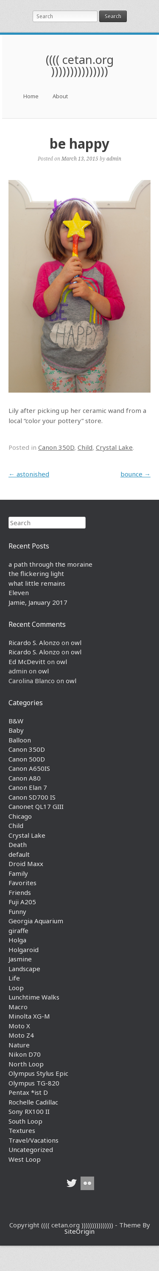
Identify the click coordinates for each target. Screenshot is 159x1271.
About (60, 96)
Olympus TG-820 (33, 1083)
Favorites (22, 882)
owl (76, 642)
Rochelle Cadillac (33, 1102)
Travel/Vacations (33, 1140)
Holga (17, 940)
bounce (135, 474)
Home (31, 96)
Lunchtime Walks (33, 997)
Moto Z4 (21, 1035)
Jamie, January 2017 (37, 602)
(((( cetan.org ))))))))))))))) (80, 65)
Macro (18, 1006)
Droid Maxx (25, 863)
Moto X (19, 1026)
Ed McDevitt (26, 661)
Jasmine (20, 959)
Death (17, 844)
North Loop (26, 1064)
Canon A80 (24, 778)
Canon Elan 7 (27, 787)
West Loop (24, 1159)
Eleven (18, 592)
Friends (19, 892)
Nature (19, 1045)
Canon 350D (56, 447)
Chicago (20, 816)
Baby (16, 730)
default (19, 854)
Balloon (19, 740)
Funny (17, 911)
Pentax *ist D (28, 1092)
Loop (16, 987)
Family (18, 873)
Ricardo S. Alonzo (34, 642)
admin (113, 158)
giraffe (18, 930)
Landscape (24, 968)
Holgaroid (23, 949)
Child (85, 447)
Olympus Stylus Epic (38, 1073)
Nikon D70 (24, 1054)
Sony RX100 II (29, 1111)
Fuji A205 (22, 901)
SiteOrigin (79, 1231)
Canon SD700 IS (32, 797)
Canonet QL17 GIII (36, 806)
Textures (21, 1130)
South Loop (25, 1121)
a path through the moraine (50, 564)
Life (14, 978)
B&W (15, 721)
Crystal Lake (114, 447)
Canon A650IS (29, 768)
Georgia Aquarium (35, 921)
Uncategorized (30, 1149)
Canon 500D (26, 759)
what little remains (36, 583)
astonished (28, 474)
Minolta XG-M (29, 1016)
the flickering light (36, 573)
